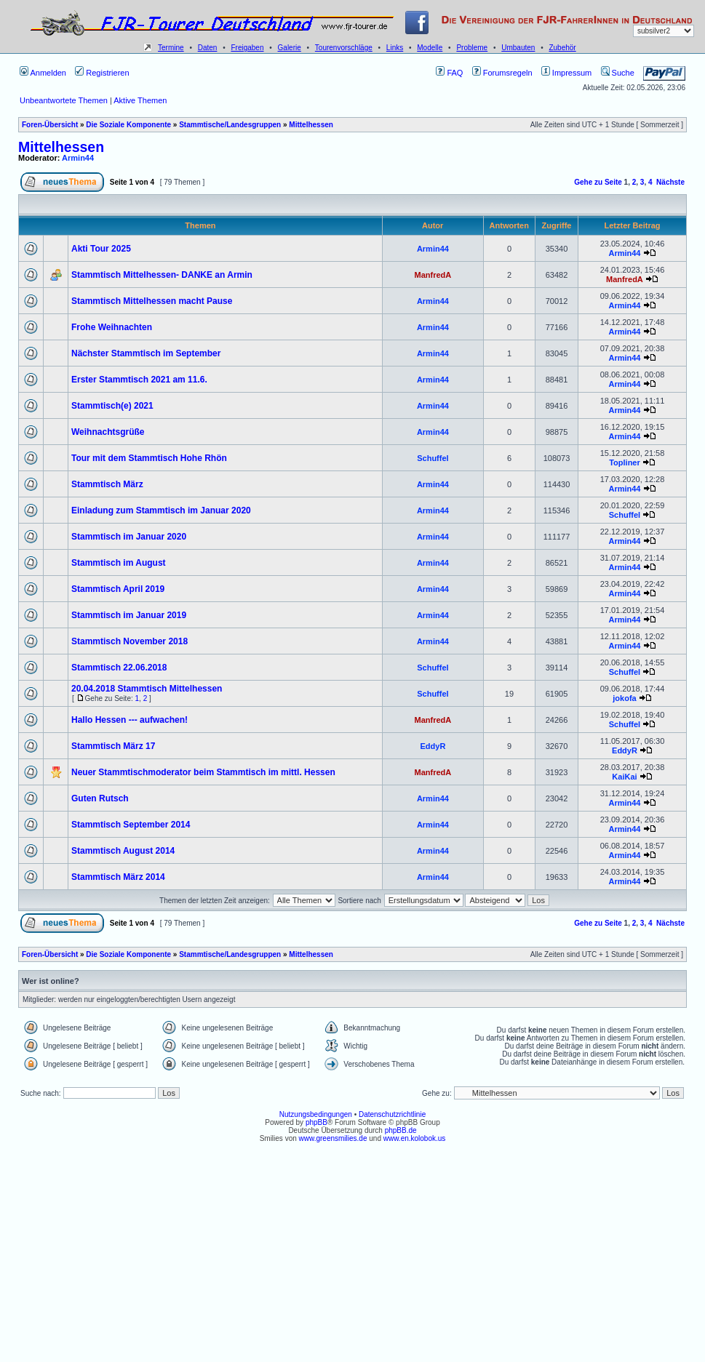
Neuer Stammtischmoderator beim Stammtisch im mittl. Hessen (203, 772)
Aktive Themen (140, 100)
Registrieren (102, 72)
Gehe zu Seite (598, 182)
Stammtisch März (107, 484)
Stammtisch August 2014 (123, 851)
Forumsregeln (502, 72)
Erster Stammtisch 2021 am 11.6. (139, 379)
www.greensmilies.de (333, 1138)
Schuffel (432, 458)
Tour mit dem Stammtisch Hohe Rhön (149, 458)
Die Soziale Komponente (128, 125)
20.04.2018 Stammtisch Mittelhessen (146, 689)
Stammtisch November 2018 (129, 641)
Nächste (670, 182)
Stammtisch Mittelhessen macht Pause (151, 301)
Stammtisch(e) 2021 (112, 406)
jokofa (624, 698)
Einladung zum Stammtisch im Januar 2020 (161, 510)
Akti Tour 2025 (101, 249)
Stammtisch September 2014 (130, 825)
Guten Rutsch (100, 798)
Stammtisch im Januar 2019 (128, 615)
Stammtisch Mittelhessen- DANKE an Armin (161, 275)
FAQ (449, 72)
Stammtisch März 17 (113, 746)
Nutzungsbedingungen (315, 1114)
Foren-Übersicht (50, 125)
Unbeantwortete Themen (64, 100)
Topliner (624, 462)
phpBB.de (401, 1130)
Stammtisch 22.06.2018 (119, 667)
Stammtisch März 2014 (118, 877)
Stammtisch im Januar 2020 (128, 537)
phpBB (316, 1122)
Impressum (566, 72)
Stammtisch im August (118, 563)
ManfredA (433, 275)
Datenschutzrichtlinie (392, 1114)
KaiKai (624, 776)
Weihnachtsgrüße (107, 432)
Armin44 (78, 157)
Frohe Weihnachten (111, 327)
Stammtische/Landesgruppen (230, 125)
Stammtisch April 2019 (117, 589)
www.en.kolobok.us (414, 1138)
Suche (617, 72)
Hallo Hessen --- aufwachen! (129, 720)
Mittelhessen (311, 125)
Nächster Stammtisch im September (145, 353)
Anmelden (43, 72)
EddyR (432, 746)
